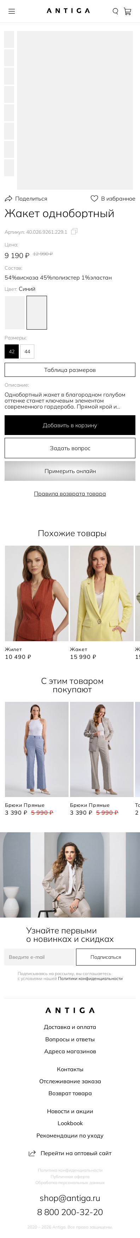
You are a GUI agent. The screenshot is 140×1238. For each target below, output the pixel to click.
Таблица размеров (70, 369)
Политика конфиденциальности (70, 1170)
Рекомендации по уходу (70, 1135)
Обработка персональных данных (70, 1182)
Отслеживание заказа (70, 1081)
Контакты (70, 1069)
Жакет (78, 649)
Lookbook (70, 1123)
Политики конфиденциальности (90, 978)
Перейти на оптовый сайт (70, 1153)
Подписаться (106, 957)
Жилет (13, 649)
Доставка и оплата (70, 1026)
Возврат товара (70, 1093)
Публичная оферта (70, 1176)
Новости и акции (70, 1111)
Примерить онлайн (70, 470)
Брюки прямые (25, 805)
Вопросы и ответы (70, 1039)
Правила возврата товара (70, 493)
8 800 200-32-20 (70, 1212)
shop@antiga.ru (70, 1198)
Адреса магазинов (70, 1051)
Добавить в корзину (70, 425)
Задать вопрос (70, 448)
